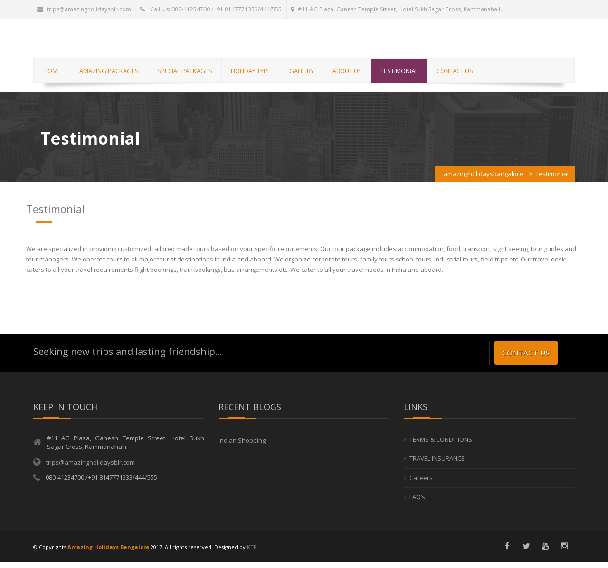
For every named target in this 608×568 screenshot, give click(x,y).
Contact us (526, 358)
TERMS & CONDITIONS (440, 445)
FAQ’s (417, 503)
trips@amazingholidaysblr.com (84, 9)
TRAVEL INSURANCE (437, 464)
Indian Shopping (242, 446)
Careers (421, 483)
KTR (252, 552)
